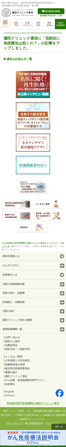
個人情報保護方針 (34, 423)
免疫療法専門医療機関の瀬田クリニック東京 (33, 403)
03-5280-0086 (51, 11)
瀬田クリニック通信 (15, 376)
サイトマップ (52, 423)
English (9, 391)
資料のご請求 (12, 341)
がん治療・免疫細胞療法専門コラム (24, 380)
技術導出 (9, 384)
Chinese (9, 395)
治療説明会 (10, 345)
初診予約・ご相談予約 (17, 349)
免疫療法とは (33, 275)
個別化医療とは (33, 256)
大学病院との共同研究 (17, 360)
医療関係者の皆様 (14, 364)
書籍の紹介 (10, 372)
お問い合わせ (12, 337)
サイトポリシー (15, 423)
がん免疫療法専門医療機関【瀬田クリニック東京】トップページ (30, 243)
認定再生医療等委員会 (17, 368)
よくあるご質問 (13, 357)
